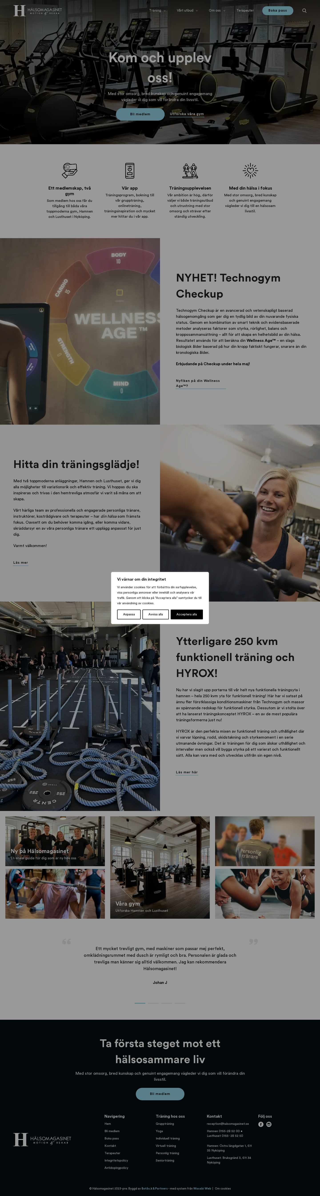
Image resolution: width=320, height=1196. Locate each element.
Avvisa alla (155, 614)
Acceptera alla (186, 614)
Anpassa (129, 614)
